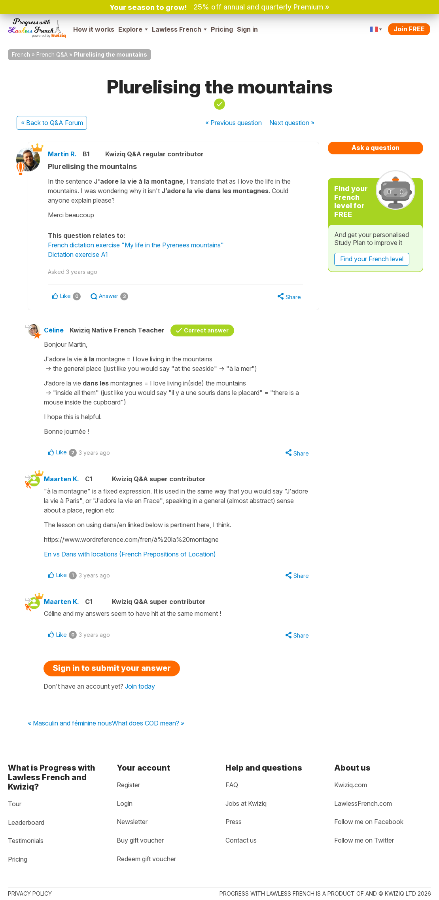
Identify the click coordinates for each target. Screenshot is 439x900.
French (21, 54)
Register (128, 785)
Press (233, 822)
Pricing (222, 29)
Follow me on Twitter (364, 840)
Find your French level (371, 259)
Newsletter (132, 822)
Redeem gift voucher (146, 859)
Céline (54, 330)
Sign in (247, 29)
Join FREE (409, 29)
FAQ (231, 785)
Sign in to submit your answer (112, 668)
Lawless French (179, 29)
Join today (140, 686)
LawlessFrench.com (363, 803)
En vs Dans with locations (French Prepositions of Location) (130, 554)
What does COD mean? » (148, 723)
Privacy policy (30, 893)
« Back (52, 123)
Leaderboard (26, 822)
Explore (133, 29)
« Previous (233, 123)
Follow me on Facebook (368, 822)
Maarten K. (61, 479)
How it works (93, 29)
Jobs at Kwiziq (246, 803)
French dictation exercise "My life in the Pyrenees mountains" (136, 245)
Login (124, 803)
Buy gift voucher (140, 840)
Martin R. (62, 154)
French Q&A (52, 54)
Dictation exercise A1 (78, 254)
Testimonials (26, 841)
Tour (14, 804)
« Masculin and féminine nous (70, 723)
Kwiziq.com (350, 785)
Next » (291, 123)
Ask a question (375, 148)
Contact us (241, 840)
